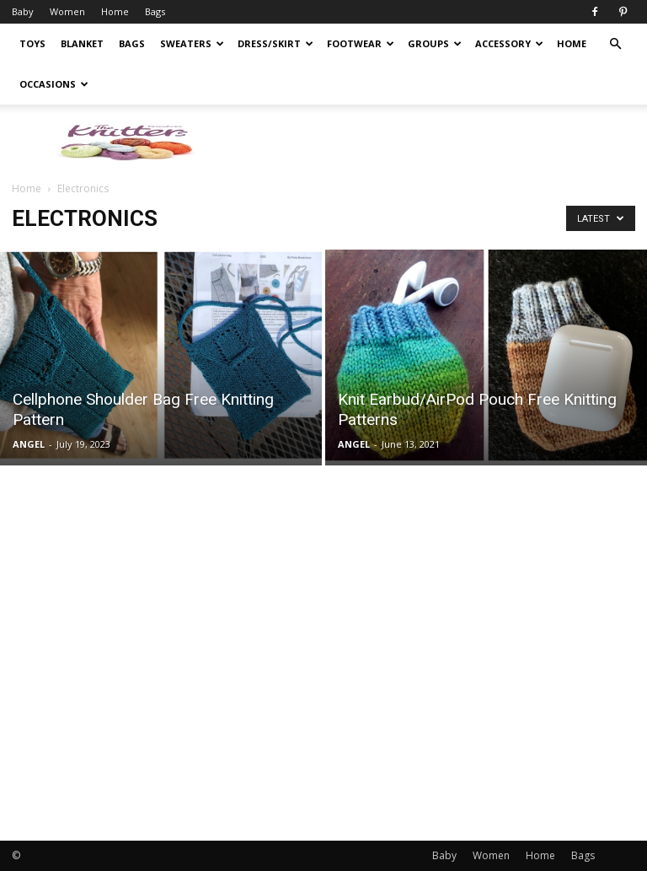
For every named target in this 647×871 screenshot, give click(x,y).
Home (115, 11)
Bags (155, 11)
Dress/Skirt (275, 43)
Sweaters (192, 43)
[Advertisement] (545, 686)
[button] (615, 44)
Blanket (82, 43)
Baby (23, 11)
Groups (435, 43)
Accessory (509, 43)
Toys (32, 43)
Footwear (360, 43)
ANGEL (29, 444)
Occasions (53, 84)
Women (67, 11)
